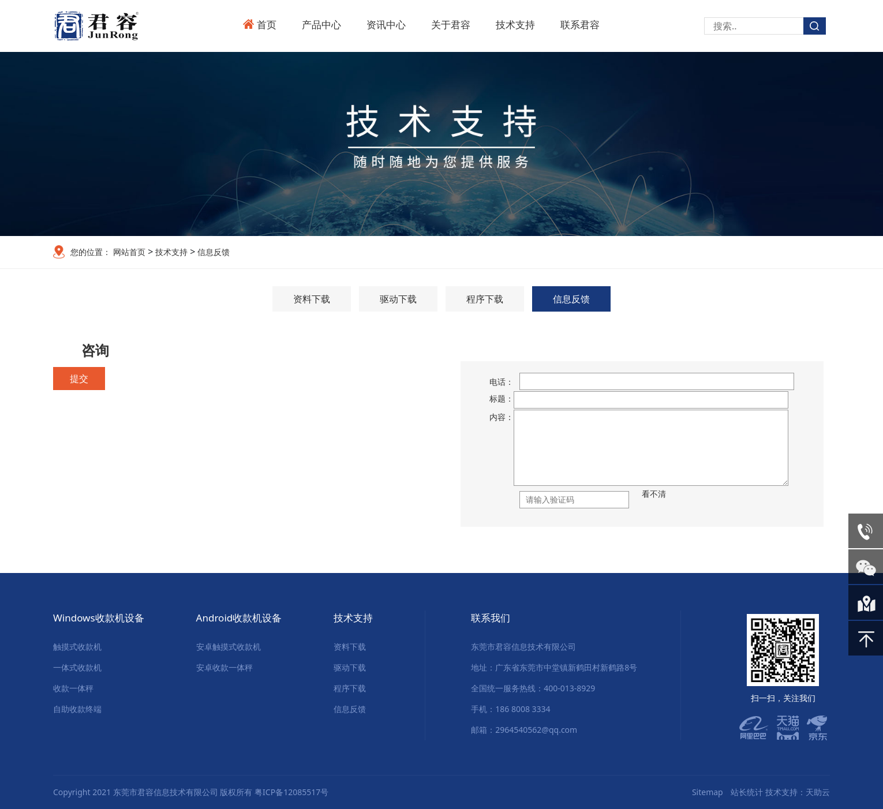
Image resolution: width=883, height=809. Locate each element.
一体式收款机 (77, 667)
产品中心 (321, 24)
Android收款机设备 (239, 617)
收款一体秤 (73, 688)
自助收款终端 (77, 708)
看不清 (654, 493)
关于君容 (450, 24)
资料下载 (311, 299)
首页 (266, 24)
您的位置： (90, 251)
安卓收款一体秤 (224, 667)
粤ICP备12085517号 (291, 791)
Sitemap (707, 791)
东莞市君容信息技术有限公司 (523, 646)
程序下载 (484, 299)
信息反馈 (212, 251)
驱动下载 (398, 299)
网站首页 (129, 251)
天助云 (818, 791)
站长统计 (747, 791)
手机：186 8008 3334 (510, 708)
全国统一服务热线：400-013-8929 (533, 688)
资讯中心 (386, 24)
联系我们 (490, 617)
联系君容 (580, 24)
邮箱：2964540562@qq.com (524, 729)
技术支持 (515, 24)
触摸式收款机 (77, 646)
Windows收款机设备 (98, 617)
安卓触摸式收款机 (228, 646)
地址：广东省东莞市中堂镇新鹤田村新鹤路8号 (554, 667)
